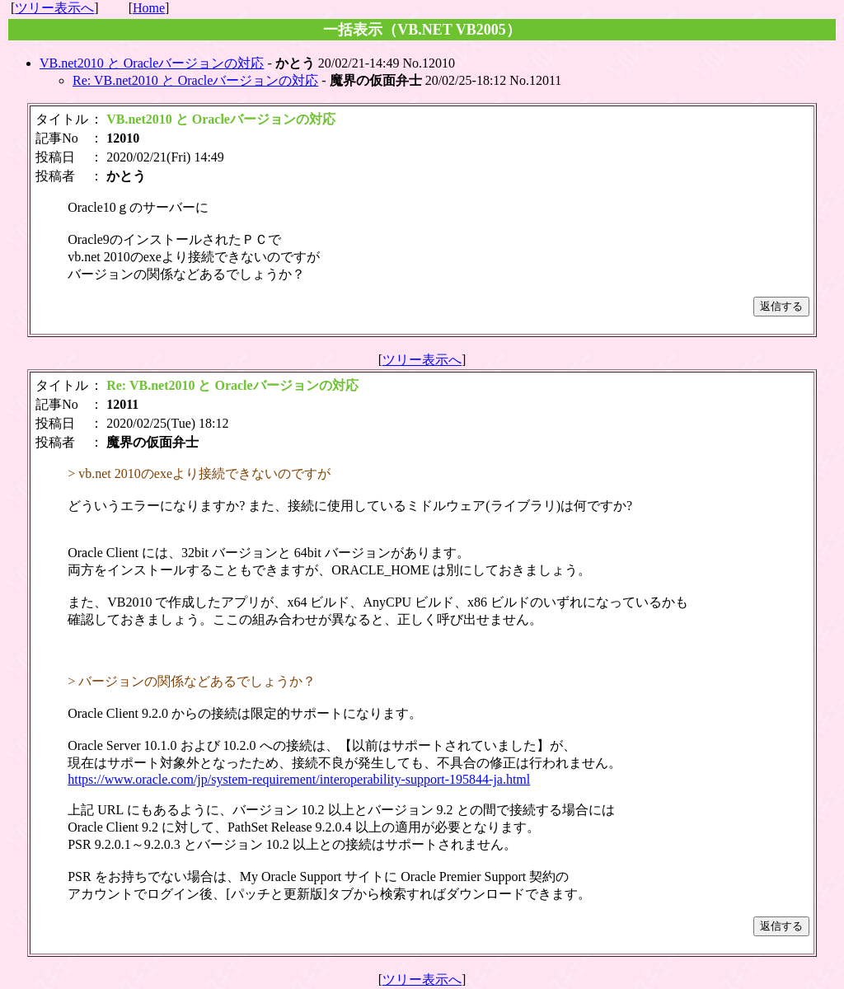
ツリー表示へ (54, 8)
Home (149, 8)
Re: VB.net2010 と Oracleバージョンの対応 (195, 80)
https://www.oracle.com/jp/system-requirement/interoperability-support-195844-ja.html (299, 779)
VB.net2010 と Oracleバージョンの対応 (152, 63)
